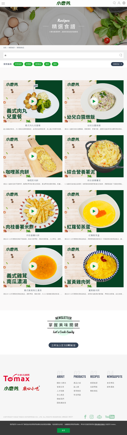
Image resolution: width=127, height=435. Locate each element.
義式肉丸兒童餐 (33, 125)
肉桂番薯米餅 (32, 235)
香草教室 (77, 391)
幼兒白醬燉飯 (94, 125)
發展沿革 (60, 387)
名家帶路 (94, 387)
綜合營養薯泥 (94, 180)
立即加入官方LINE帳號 (63, 345)
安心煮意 (60, 395)
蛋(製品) (38, 64)
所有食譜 (18, 64)
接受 (63, 430)
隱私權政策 (61, 403)
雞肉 (47, 64)
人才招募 (60, 391)
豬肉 (55, 64)
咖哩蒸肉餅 (32, 180)
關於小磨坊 (61, 383)
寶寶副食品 (20, 47)
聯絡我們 (60, 399)
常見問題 (77, 395)
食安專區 (110, 383)
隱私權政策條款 (100, 424)
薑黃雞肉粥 (94, 290)
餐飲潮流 (94, 391)
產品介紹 (77, 383)
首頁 (4, 47)
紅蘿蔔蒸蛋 (94, 235)
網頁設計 (65, 417)
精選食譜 (12, 47)
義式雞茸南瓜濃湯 (33, 290)
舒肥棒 (28, 64)
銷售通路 (110, 387)
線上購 (76, 387)
